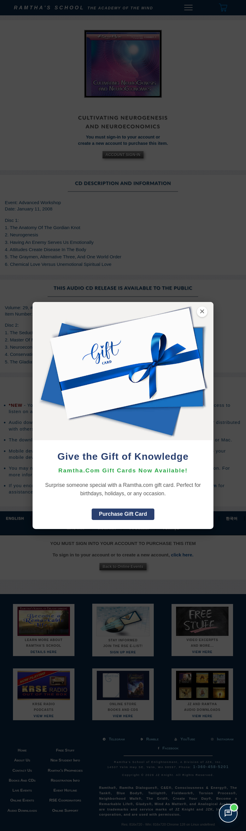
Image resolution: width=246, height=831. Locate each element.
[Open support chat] (228, 813)
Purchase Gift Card (123, 514)
